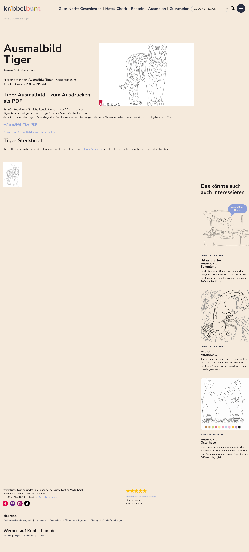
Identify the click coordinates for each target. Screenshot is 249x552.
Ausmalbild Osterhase (209, 441)
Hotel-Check (116, 9)
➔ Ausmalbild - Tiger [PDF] (20, 125)
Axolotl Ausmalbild (209, 353)
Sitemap (94, 520)
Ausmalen (157, 9)
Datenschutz (55, 520)
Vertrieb (7, 535)
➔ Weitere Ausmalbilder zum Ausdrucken (29, 132)
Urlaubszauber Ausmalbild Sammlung (211, 263)
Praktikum (28, 535)
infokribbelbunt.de (46, 497)
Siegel (17, 535)
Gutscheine (179, 9)
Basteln (137, 9)
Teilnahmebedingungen (76, 520)
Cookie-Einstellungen (112, 520)
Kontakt (41, 535)
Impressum (40, 520)
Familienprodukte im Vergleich (17, 520)
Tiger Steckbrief (94, 149)
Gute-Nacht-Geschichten (80, 9)
